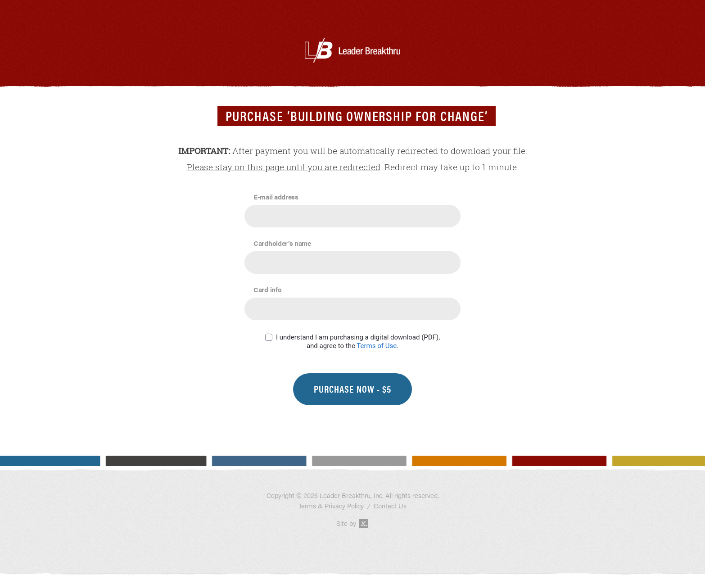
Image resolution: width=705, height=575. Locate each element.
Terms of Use (377, 346)
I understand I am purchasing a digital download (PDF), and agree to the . (358, 341)
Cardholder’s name (282, 243)
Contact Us (390, 506)
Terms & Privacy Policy (331, 506)
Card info (267, 289)
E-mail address (275, 196)
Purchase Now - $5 (352, 388)
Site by (352, 523)
